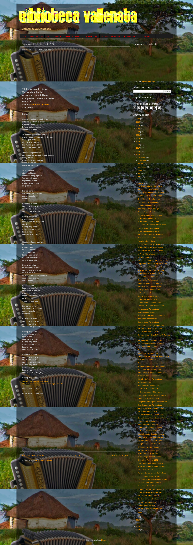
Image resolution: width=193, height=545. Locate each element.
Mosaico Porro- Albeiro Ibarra (148, 231)
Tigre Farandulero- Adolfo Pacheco (150, 463)
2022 (138, 132)
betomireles (34, 384)
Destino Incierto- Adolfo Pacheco (150, 509)
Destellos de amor (39, 104)
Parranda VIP (148, 36)
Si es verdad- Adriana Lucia (148, 332)
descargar (43, 384)
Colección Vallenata (53, 36)
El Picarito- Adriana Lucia (147, 360)
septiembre (142, 167)
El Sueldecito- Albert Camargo (149, 199)
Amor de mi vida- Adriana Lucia (149, 369)
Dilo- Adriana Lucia (145, 382)
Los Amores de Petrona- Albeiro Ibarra (152, 225)
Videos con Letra (36, 36)
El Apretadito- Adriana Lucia (148, 277)
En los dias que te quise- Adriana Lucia (152, 395)
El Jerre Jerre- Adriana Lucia (148, 389)
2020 (138, 138)
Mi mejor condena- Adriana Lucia (150, 273)
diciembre (142, 157)
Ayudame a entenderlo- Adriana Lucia (151, 366)
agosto (140, 170)
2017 (138, 148)
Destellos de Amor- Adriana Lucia (150, 379)
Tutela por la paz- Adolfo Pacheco (150, 492)
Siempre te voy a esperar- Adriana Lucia (152, 402)
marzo (140, 180)
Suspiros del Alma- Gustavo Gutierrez (151, 440)
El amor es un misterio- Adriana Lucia (151, 315)
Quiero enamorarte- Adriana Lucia (150, 363)
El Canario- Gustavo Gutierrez (149, 431)
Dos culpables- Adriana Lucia (148, 309)
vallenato (59, 384)
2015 (138, 154)
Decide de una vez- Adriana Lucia (150, 286)
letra (49, 384)
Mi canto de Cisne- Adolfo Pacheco (150, 486)
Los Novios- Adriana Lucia (147, 347)
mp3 (53, 384)
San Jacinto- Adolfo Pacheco (148, 499)
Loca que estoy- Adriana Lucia (149, 290)
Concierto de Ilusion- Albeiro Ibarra (150, 251)
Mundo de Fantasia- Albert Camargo (151, 186)
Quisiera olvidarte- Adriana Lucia (150, 340)
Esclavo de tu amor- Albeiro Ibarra (150, 247)
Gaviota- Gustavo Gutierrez (148, 424)
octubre (141, 164)
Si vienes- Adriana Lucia (146, 350)
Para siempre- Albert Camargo (149, 202)
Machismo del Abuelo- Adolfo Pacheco (152, 466)
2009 (138, 530)
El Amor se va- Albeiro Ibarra (148, 228)
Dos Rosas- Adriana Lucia (147, 411)
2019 (138, 141)
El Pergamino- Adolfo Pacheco (149, 476)
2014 (138, 517)
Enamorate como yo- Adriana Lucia (151, 415)
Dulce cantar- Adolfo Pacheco (149, 450)
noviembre (142, 160)
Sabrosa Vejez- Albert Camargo (149, 212)
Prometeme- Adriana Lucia (147, 319)
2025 (138, 122)
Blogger (104, 540)
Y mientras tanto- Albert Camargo (150, 215)
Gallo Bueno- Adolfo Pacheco (148, 496)
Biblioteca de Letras (72, 36)
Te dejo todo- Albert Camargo (148, 222)
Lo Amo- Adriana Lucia (146, 293)
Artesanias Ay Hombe (132, 36)
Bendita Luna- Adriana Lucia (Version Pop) (153, 260)
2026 (138, 119)
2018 (138, 145)
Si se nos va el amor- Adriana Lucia (151, 270)
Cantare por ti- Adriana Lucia (148, 398)
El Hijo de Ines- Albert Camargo (149, 218)
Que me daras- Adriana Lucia (148, 322)
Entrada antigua (120, 455)
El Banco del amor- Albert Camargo (151, 192)
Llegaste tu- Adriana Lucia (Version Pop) (152, 264)
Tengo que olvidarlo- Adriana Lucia (150, 283)
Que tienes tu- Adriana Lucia (148, 353)
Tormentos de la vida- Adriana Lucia (151, 306)
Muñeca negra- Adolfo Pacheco (149, 457)
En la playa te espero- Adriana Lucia (151, 343)
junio (140, 177)
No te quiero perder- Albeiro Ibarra (150, 238)
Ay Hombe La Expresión (110, 36)
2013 (138, 520)
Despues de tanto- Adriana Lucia (150, 328)
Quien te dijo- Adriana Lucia (148, 280)
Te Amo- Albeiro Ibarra (146, 257)
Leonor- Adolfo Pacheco (146, 505)
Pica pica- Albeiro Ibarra (146, 241)
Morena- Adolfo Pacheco (147, 502)
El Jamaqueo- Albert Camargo (149, 205)
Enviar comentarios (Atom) (42, 461)
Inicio (24, 36)
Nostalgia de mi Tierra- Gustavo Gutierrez (153, 418)
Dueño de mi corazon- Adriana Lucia (151, 408)
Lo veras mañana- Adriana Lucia (149, 303)
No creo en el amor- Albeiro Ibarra (150, 234)
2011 (138, 523)
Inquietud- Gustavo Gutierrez (148, 421)
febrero (141, 183)
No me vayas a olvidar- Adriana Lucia (151, 373)
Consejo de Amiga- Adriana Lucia (150, 405)
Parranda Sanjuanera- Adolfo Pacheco (152, 473)
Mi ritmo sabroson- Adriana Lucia (150, 392)
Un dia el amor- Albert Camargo (149, 189)
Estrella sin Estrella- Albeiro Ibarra (150, 244)
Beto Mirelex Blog (91, 36)
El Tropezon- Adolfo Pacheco (148, 447)
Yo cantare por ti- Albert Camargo (150, 196)
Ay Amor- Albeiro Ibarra (146, 254)
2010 (138, 526)
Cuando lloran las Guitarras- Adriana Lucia (153, 356)
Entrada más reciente (33, 455)
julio (139, 173)
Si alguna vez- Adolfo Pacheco (149, 444)
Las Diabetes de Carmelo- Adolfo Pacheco (153, 479)
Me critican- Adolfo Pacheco (148, 453)
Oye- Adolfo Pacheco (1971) (148, 460)
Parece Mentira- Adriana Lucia (149, 385)
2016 (138, 151)
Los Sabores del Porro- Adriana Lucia (151, 267)
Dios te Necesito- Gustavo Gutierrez (151, 434)
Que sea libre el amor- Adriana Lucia (151, 325)
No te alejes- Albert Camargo (148, 209)
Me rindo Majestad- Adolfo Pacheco (151, 489)
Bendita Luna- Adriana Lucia (148, 296)
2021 (138, 135)
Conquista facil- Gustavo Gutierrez (150, 437)
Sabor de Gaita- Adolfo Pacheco (149, 483)
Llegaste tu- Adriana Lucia (147, 299)
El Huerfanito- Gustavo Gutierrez (150, 428)
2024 (138, 125)
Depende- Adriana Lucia (146, 312)
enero (140, 513)
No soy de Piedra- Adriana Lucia (149, 376)
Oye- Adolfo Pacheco (145, 470)
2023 (138, 128)
